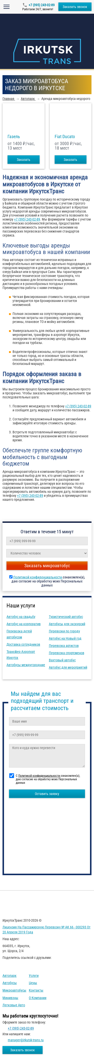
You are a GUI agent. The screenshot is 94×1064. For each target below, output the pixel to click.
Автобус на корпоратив (24, 624)
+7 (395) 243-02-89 (42, 5)
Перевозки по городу (64, 631)
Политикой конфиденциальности (38, 577)
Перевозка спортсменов (66, 653)
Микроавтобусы (14, 990)
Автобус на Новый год (65, 638)
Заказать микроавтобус (47, 565)
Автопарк (10, 976)
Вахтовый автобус (62, 660)
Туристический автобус (66, 617)
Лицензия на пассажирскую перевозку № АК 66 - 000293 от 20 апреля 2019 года (46, 929)
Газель (14, 136)
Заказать (23, 160)
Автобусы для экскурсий (67, 624)
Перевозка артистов (64, 646)
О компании (37, 998)
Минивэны (10, 998)
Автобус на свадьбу (21, 617)
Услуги (34, 976)
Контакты (36, 990)
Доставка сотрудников (23, 644)
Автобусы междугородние (26, 665)
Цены (33, 983)
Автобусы (10, 983)
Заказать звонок (75, 7)
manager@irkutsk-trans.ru (26, 1040)
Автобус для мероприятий (68, 667)
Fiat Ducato (65, 136)
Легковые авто (14, 1005)
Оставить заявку (47, 794)
